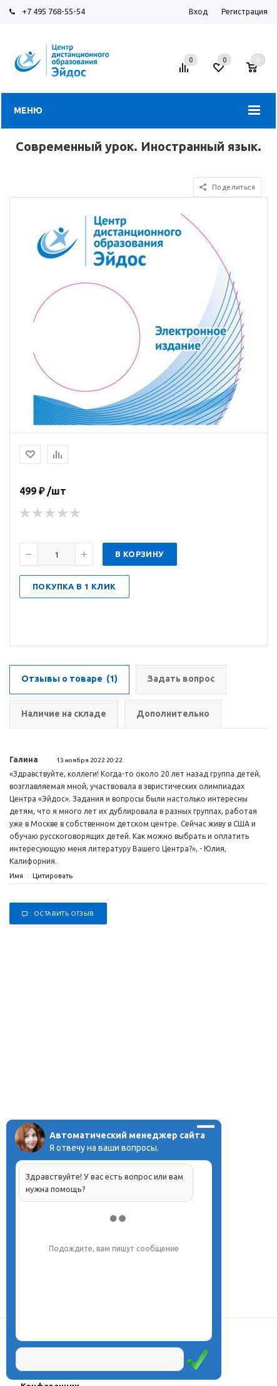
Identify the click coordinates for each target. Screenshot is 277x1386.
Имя (16, 876)
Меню (28, 110)
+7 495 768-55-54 (53, 11)
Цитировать (53, 876)
